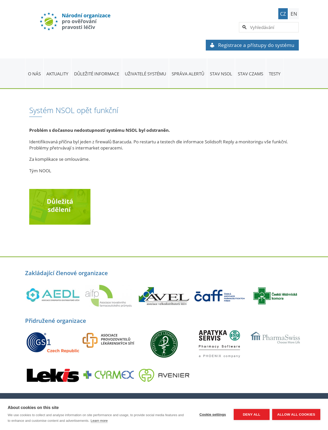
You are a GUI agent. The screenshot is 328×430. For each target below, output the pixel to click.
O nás (34, 74)
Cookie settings (212, 414)
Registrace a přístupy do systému (252, 45)
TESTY (275, 74)
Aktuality (57, 74)
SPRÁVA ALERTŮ (188, 74)
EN (294, 14)
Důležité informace (96, 74)
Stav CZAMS (250, 74)
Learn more (99, 421)
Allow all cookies (296, 414)
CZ (283, 14)
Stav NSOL (221, 74)
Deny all (251, 414)
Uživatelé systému (145, 74)
